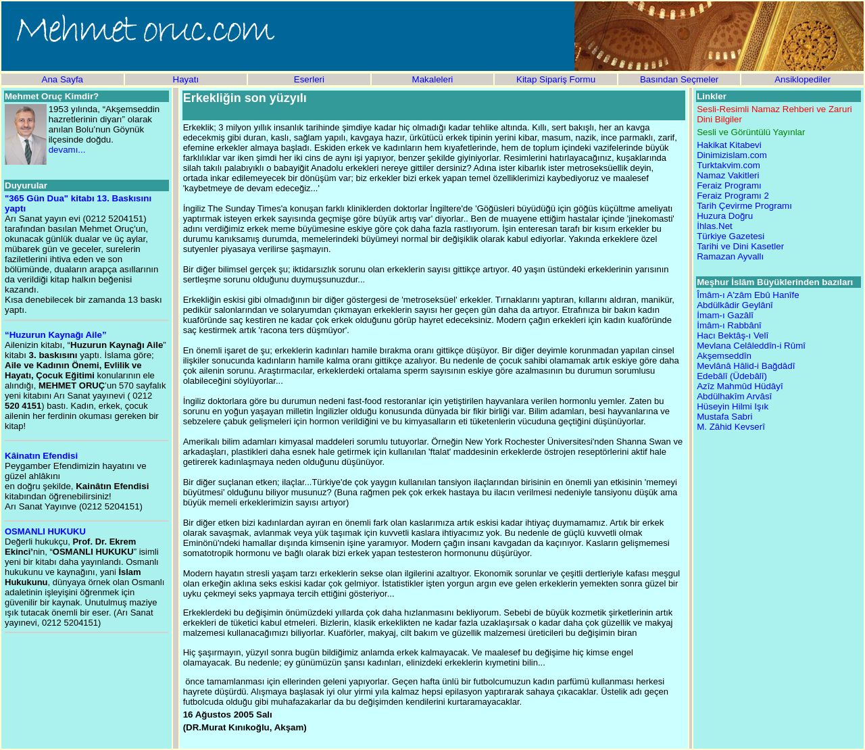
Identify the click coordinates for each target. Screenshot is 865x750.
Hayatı (186, 79)
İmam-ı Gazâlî (725, 315)
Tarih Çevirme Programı (744, 206)
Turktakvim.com (728, 165)
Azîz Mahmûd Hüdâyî (740, 386)
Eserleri (309, 79)
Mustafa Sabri (724, 416)
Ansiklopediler (802, 79)
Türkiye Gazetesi (730, 236)
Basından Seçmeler (679, 79)
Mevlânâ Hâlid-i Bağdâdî (746, 366)
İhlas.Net (715, 226)
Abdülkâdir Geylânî (735, 305)
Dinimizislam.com (732, 155)
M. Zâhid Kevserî (731, 427)
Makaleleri (432, 79)
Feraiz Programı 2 (733, 196)
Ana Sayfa (63, 79)
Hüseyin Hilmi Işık (732, 406)
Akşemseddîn (724, 356)
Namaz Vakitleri (728, 175)
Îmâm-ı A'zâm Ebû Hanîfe (748, 295)
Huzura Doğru (725, 216)
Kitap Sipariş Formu (555, 79)
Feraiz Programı (729, 185)
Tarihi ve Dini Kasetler (740, 246)
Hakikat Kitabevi (729, 145)
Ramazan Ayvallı (730, 256)
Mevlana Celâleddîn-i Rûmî (751, 346)
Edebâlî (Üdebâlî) (732, 376)
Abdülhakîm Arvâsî (734, 396)
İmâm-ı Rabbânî (729, 325)
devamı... (67, 150)
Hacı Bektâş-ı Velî (732, 335)
